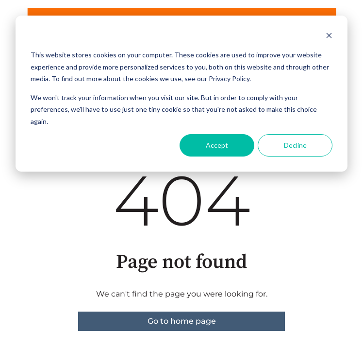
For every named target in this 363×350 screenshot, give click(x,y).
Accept (217, 145)
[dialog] (181, 94)
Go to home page (182, 321)
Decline (295, 145)
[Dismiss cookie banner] (329, 37)
